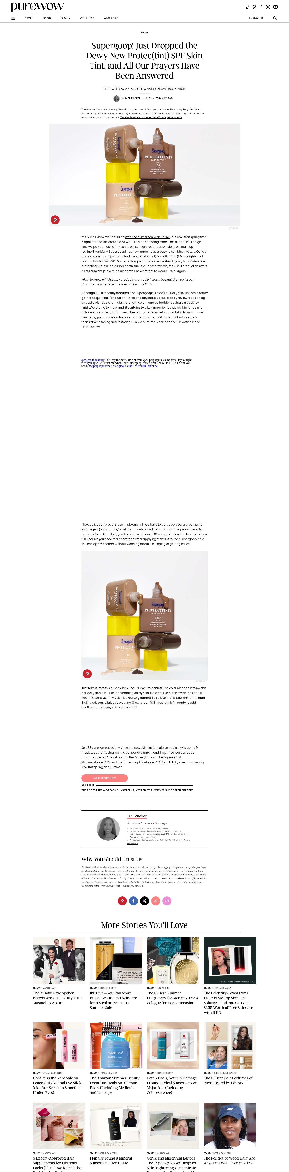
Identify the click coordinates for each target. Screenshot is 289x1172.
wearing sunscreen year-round (147, 237)
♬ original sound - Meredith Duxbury (134, 365)
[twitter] (144, 900)
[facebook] (133, 900)
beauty (144, 33)
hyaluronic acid (167, 317)
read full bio (132, 844)
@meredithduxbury (93, 359)
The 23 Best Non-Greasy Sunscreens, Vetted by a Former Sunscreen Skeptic (137, 790)
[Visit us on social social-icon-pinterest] (254, 7)
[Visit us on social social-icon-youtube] (275, 7)
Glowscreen (140, 702)
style (29, 18)
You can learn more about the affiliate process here (151, 118)
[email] (166, 900)
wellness (87, 18)
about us (111, 18)
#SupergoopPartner (100, 365)
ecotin (136, 312)
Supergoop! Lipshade (138, 762)
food (47, 18)
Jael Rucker (133, 98)
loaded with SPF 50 (107, 261)
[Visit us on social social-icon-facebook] (261, 7)
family (65, 18)
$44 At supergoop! (104, 778)
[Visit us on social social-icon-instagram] (268, 7)
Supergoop (234, 228)
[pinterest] (55, 219)
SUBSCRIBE (256, 18)
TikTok (130, 298)
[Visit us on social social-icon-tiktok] (248, 7)
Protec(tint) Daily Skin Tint (158, 256)
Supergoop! (201, 681)
